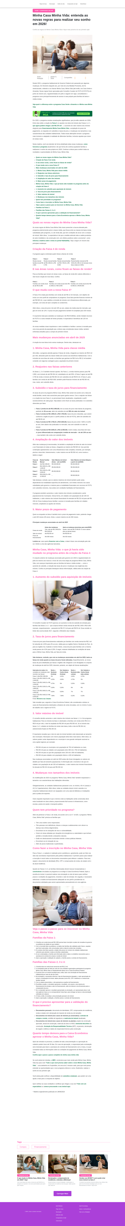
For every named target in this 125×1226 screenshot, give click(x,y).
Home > (37, 10)
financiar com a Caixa (56, 541)
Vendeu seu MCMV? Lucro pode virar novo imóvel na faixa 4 (92, 1179)
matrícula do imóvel (71, 1018)
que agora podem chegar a (47, 125)
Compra (23, 1147)
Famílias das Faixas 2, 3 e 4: (46, 210)
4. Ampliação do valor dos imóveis (48, 178)
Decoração (52, 3)
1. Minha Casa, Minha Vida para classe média (51, 170)
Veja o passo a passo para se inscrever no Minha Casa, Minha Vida (59, 205)
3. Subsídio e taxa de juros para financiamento (52, 176)
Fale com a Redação (84, 1212)
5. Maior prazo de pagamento (46, 181)
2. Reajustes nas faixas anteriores (48, 173)
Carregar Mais (62, 1193)
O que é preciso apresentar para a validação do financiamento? (58, 213)
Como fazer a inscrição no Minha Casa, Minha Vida (53, 202)
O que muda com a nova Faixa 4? (47, 165)
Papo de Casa (43, 3)
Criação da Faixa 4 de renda (45, 160)
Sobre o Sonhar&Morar (85, 1209)
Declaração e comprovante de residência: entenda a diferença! (59, 1179)
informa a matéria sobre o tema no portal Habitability (51, 240)
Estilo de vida (61, 3)
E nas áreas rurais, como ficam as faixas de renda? (54, 162)
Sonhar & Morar (26, 3)
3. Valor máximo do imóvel (45, 194)
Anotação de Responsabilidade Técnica (58, 1026)
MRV (54, 1060)
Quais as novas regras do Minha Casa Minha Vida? (53, 157)
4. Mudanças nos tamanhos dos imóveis (50, 197)
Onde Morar (83, 3)
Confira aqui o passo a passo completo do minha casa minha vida (56, 1055)
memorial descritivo (82, 1023)
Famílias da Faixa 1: (43, 207)
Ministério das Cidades (44, 698)
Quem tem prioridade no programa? (48, 199)
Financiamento (40, 1147)
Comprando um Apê (72, 3)
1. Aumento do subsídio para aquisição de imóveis (53, 189)
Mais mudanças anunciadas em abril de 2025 (51, 168)
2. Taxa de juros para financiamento (48, 192)
